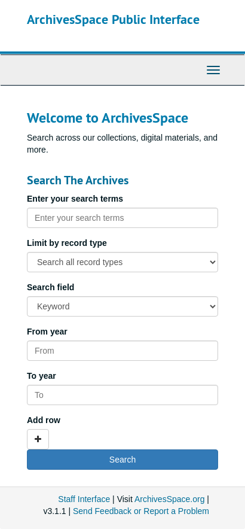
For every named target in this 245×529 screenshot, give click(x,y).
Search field (50, 287)
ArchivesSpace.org (169, 499)
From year (47, 331)
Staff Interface (84, 499)
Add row (43, 420)
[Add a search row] (38, 439)
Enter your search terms (75, 198)
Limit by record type (67, 243)
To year (41, 376)
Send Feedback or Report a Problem (141, 511)
